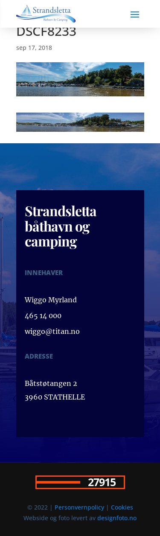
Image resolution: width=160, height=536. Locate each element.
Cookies (122, 507)
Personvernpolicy (79, 507)
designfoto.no (117, 518)
